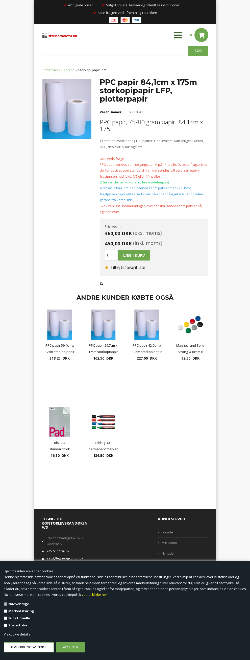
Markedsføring (21, 611)
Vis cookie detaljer (18, 634)
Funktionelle (19, 618)
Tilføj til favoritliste (125, 267)
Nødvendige (18, 604)
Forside (167, 532)
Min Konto (169, 542)
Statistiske (17, 625)
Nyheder (168, 553)
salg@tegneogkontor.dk (65, 558)
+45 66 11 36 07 (58, 551)
